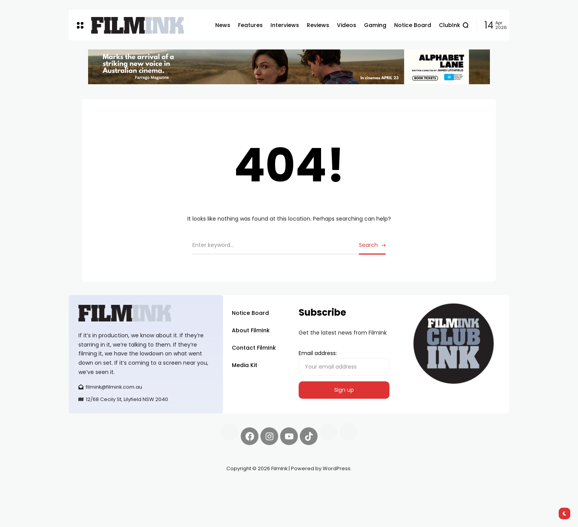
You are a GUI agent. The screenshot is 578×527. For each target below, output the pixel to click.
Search (368, 245)
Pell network (132, 487)
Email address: (344, 362)
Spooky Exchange (173, 487)
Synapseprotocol (91, 487)
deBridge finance (92, 496)
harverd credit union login (150, 496)
